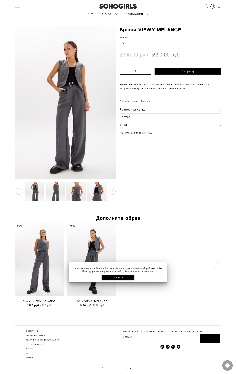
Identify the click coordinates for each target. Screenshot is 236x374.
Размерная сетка (170, 109)
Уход (170, 124)
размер (123, 36)
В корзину (188, 70)
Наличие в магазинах (170, 132)
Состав (170, 116)
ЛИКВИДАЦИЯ (133, 13)
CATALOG (106, 13)
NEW (91, 13)
